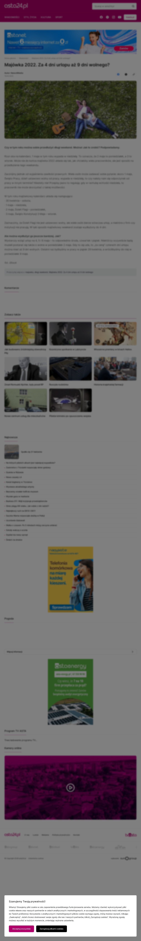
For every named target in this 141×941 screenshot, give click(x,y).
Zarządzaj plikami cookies (51, 929)
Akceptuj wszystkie (21, 929)
